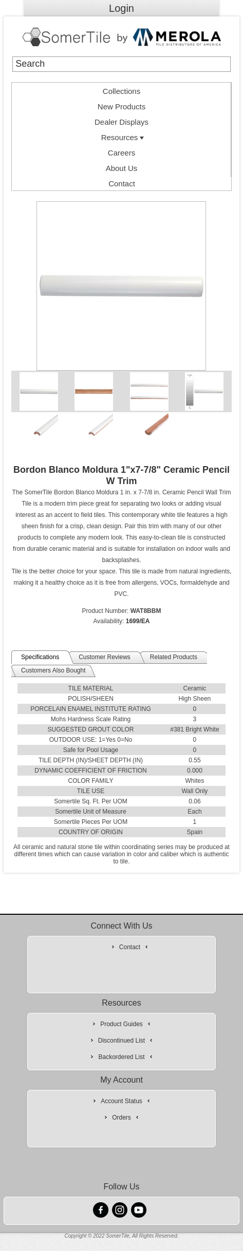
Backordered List (121, 1057)
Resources (123, 137)
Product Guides (121, 1024)
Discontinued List (121, 1040)
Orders (121, 1117)
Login (121, 8)
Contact (121, 183)
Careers (121, 152)
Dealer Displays (121, 122)
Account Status (121, 1101)
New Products (121, 106)
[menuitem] (121, 90)
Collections (121, 91)
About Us (122, 168)
